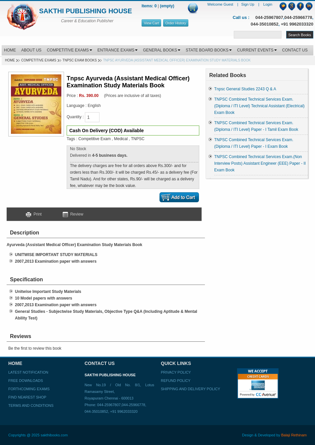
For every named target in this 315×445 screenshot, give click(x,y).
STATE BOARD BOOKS (209, 50)
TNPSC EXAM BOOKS (80, 60)
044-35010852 (265, 24)
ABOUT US (31, 50)
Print (36, 214)
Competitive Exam (94, 138)
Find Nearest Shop (27, 397)
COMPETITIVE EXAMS (69, 50)
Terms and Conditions (30, 405)
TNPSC (138, 138)
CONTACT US (295, 50)
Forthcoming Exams (28, 389)
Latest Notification (28, 372)
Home (10, 60)
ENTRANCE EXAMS (117, 50)
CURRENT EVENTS (257, 50)
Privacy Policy (176, 372)
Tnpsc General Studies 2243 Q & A (245, 89)
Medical (121, 138)
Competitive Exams (38, 60)
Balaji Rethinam (294, 435)
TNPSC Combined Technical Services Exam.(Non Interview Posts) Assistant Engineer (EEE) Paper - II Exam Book (260, 163)
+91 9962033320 (297, 24)
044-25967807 (269, 17)
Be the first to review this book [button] (34, 348)
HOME (10, 50)
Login (267, 4)
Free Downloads (25, 381)
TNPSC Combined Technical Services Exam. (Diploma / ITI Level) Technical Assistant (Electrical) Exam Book (259, 106)
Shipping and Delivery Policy (190, 389)
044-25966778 (298, 17)
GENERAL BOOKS (161, 50)
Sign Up (248, 4)
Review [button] (73, 214)
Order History (175, 23)
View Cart (151, 23)
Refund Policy (175, 381)
